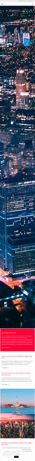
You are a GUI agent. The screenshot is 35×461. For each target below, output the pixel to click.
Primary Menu (33, 4)
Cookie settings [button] (8, 456)
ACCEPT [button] (16, 456)
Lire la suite (4, 370)
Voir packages (5, 347)
